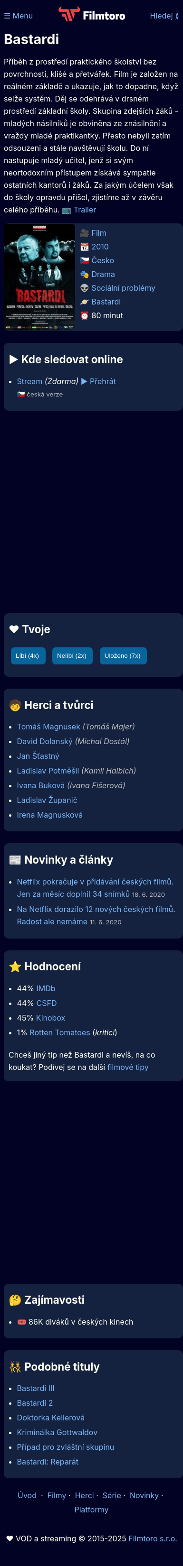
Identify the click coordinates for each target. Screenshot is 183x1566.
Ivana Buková (41, 785)
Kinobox (51, 1018)
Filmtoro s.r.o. (152, 1538)
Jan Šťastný (38, 756)
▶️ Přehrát (98, 381)
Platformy (91, 1509)
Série (112, 1495)
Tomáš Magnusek (48, 726)
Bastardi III (36, 1388)
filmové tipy (128, 1067)
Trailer (85, 209)
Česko (103, 260)
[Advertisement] (89, 512)
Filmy (57, 1495)
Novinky (144, 1495)
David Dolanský (45, 741)
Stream (30, 381)
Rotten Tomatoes (59, 1032)
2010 (100, 246)
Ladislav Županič (47, 800)
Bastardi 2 (35, 1403)
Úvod (28, 1495)
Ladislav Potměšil (48, 770)
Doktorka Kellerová (51, 1417)
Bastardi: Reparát (47, 1461)
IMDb (45, 988)
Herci (84, 1495)
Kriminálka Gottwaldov (57, 1432)
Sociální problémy (123, 288)
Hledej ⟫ (164, 15)
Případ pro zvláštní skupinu (66, 1447)
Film (99, 233)
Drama (104, 274)
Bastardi (106, 301)
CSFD (46, 1003)
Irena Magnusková (50, 815)
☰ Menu (18, 15)
